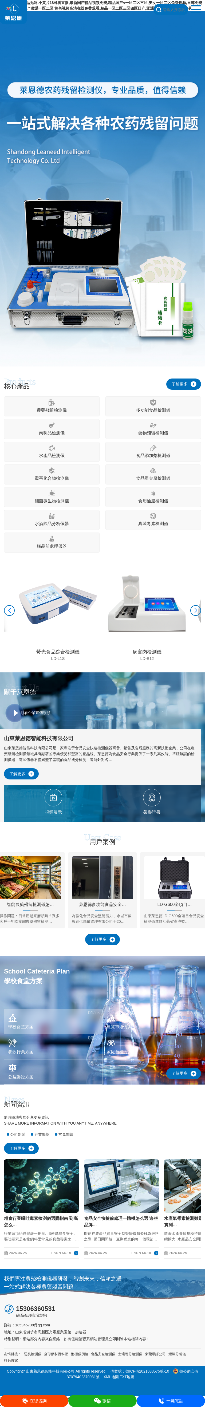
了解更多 (180, 384)
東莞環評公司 (155, 1354)
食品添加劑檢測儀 (153, 451)
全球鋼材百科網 (56, 1354)
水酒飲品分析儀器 (52, 519)
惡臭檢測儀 (32, 1354)
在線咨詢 (34, 1400)
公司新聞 (17, 1134)
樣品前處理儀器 (52, 542)
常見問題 (65, 1134)
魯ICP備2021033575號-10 (147, 1371)
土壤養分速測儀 (130, 1354)
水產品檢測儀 (52, 451)
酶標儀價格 (79, 1354)
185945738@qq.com (32, 1325)
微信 (102, 1400)
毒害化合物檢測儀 (52, 473)
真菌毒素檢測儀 (153, 519)
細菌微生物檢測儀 (52, 496)
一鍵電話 (170, 1400)
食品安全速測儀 (103, 1354)
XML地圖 (111, 1377)
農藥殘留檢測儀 (52, 405)
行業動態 (41, 1134)
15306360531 (35, 1308)
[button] (9, 610)
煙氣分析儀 (177, 1354)
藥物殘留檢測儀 (153, 428)
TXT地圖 (127, 1377)
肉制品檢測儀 (52, 428)
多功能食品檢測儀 (153, 405)
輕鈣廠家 (11, 1360)
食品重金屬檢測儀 (153, 473)
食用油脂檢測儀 (153, 496)
